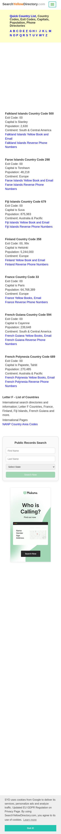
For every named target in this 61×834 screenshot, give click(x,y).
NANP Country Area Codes (20, 424)
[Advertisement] (30, 75)
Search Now (30, 474)
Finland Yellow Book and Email (25, 260)
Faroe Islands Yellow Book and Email (29, 180)
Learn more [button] (30, 819)
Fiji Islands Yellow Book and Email (27, 222)
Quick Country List (23, 16)
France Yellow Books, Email (23, 298)
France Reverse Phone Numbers (26, 302)
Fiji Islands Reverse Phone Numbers (29, 226)
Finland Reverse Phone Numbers (26, 264)
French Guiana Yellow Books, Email (28, 335)
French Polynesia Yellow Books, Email (30, 377)
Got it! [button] (30, 828)
